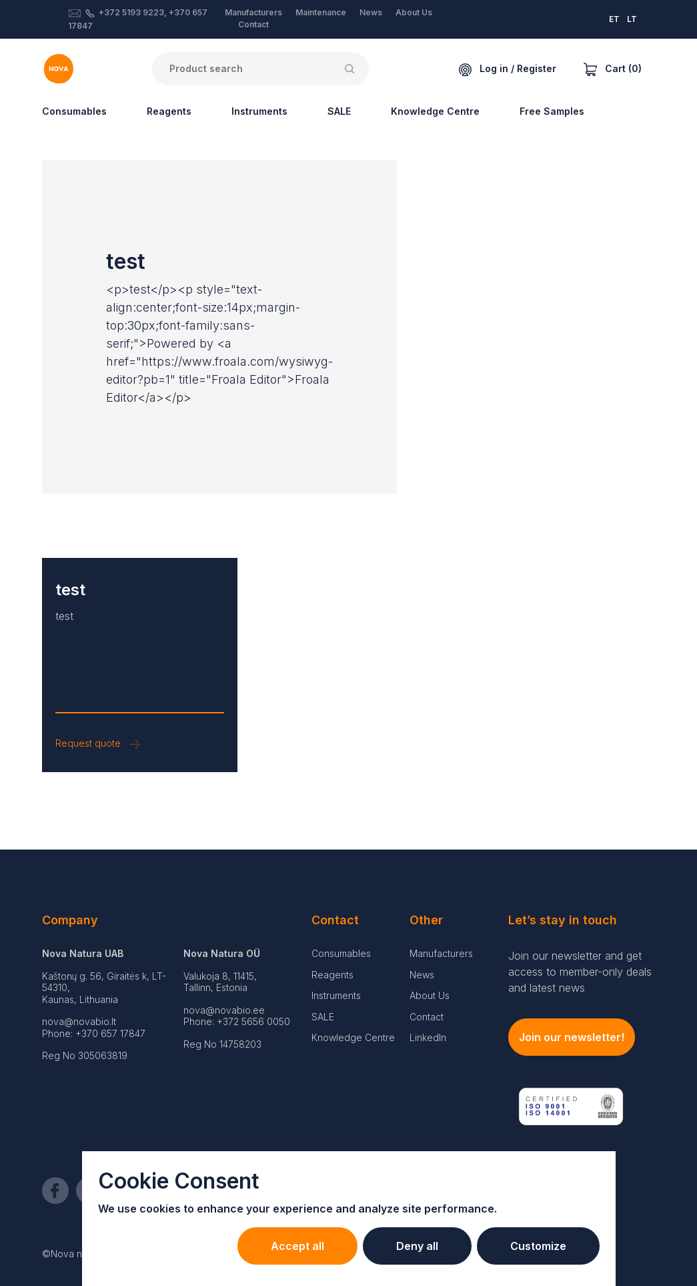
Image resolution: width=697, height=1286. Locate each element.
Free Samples (552, 111)
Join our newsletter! (571, 1037)
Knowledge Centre (435, 111)
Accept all (297, 1246)
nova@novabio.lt (79, 1021)
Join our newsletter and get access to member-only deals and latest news (580, 971)
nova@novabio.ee (224, 1010)
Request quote (97, 743)
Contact (253, 24)
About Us (414, 12)
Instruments (259, 111)
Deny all (417, 1246)
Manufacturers (253, 12)
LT (632, 19)
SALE (339, 111)
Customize (538, 1246)
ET (614, 19)
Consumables (74, 111)
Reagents (169, 111)
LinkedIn (428, 1037)
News (371, 12)
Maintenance (320, 12)
